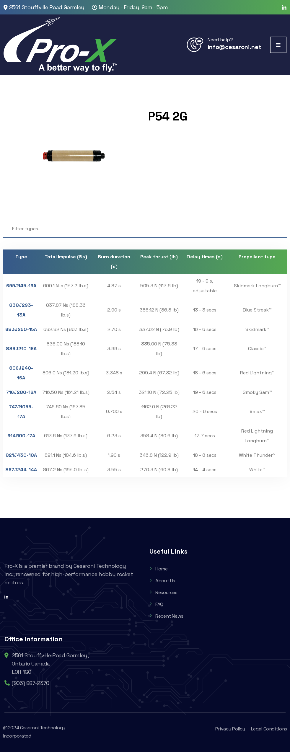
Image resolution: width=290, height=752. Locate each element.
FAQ (156, 604)
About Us (162, 581)
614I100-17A (21, 436)
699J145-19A (21, 286)
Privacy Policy (230, 729)
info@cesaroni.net (234, 47)
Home (158, 569)
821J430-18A (21, 455)
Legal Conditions (269, 729)
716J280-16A (21, 392)
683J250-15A (21, 329)
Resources (163, 592)
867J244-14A (21, 469)
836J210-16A (21, 348)
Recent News (166, 616)
